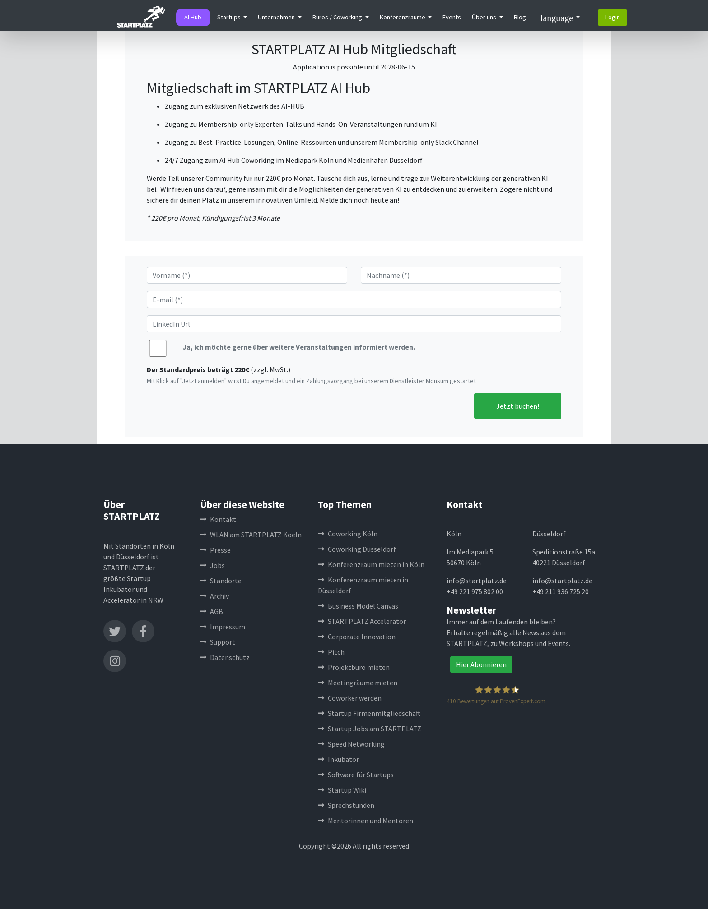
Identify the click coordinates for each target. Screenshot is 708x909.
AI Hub (192, 17)
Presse (215, 549)
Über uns (485, 17)
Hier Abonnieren (481, 664)
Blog (520, 17)
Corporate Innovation (357, 636)
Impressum (222, 626)
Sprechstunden (346, 805)
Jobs (212, 565)
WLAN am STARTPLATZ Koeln (251, 534)
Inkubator (338, 759)
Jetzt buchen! (517, 406)
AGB (211, 611)
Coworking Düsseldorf (357, 549)
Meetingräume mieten (357, 682)
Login (612, 17)
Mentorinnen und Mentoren (365, 820)
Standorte (221, 580)
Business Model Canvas (358, 605)
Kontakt (218, 519)
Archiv (214, 595)
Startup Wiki (342, 789)
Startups (229, 17)
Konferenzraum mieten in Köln (371, 564)
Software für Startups (356, 774)
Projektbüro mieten (354, 667)
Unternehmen (277, 17)
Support (217, 641)
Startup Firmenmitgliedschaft (369, 713)
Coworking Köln (347, 533)
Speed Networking (351, 743)
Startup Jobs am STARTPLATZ (369, 728)
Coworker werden (350, 697)
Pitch (331, 651)
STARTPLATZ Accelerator (362, 621)
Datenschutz (225, 657)
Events (451, 17)
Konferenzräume (403, 17)
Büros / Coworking (337, 17)
